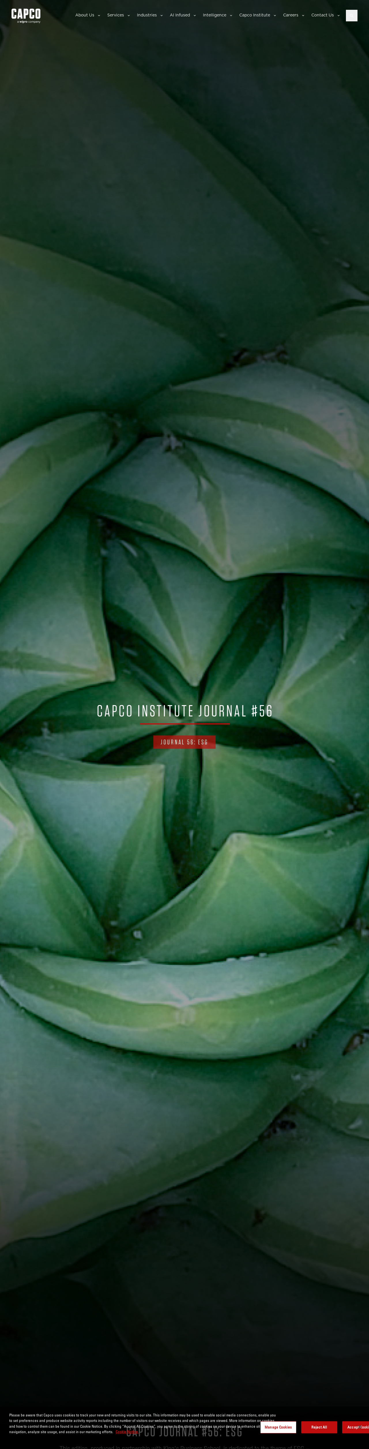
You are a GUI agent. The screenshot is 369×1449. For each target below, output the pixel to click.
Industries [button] (147, 15)
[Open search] (351, 15)
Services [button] (115, 15)
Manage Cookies (278, 1427)
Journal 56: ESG (184, 742)
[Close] (359, 1427)
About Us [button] (84, 15)
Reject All (319, 1427)
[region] (184, 1428)
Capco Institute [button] (254, 15)
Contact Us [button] (322, 15)
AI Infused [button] (180, 15)
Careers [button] (290, 15)
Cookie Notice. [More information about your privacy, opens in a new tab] (127, 1431)
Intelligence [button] (214, 15)
